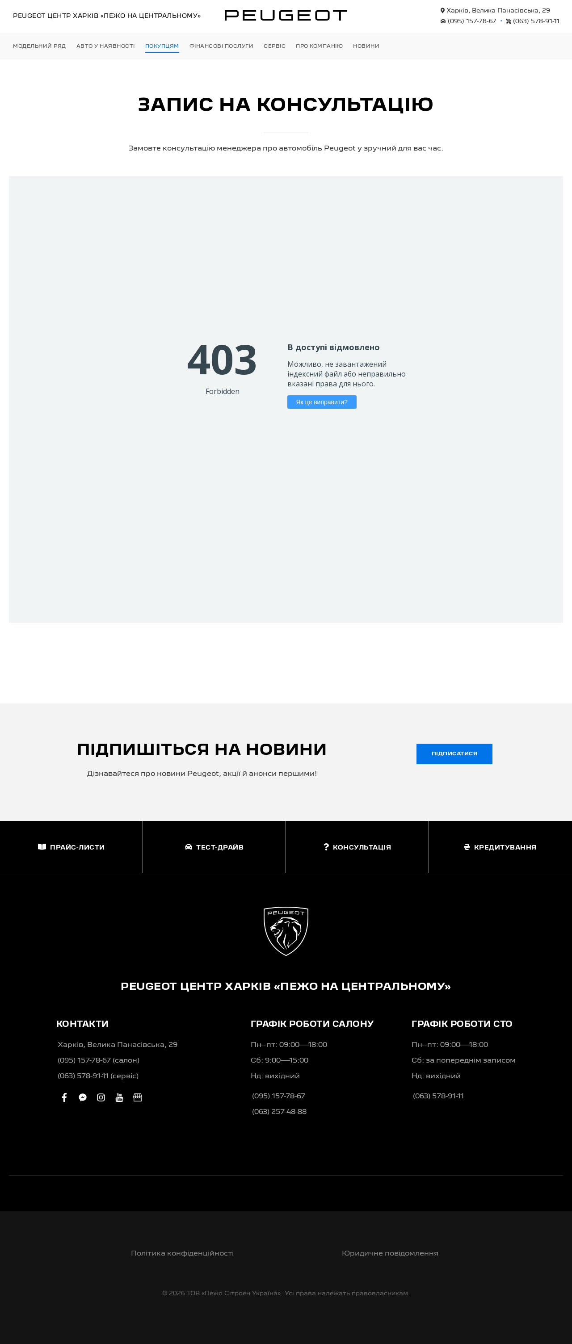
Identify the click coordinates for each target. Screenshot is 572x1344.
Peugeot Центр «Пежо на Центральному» (107, 16)
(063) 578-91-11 (532, 21)
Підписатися (455, 754)
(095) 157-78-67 (468, 21)
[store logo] (286, 15)
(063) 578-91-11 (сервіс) (98, 1076)
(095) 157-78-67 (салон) (98, 1061)
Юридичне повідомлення (390, 1254)
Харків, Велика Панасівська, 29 (495, 10)
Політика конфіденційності (182, 1254)
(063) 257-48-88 (279, 1112)
